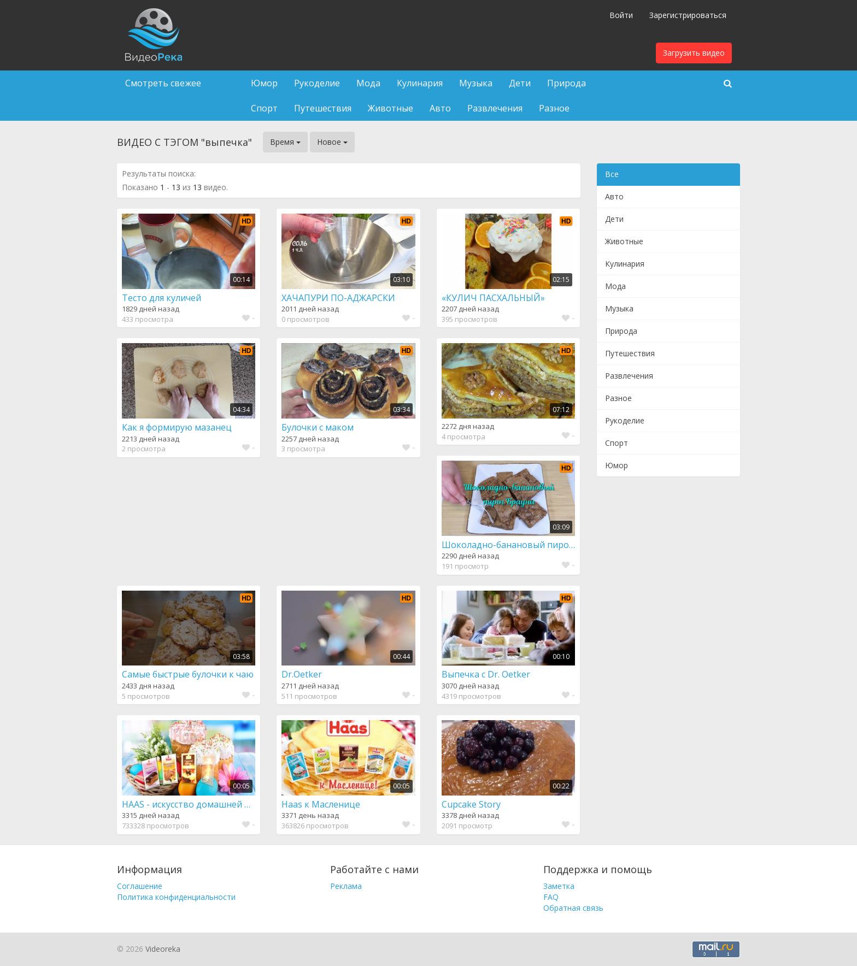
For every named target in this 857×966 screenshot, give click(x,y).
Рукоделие (317, 83)
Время (285, 142)
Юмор (264, 83)
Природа (566, 83)
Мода (368, 83)
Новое (332, 142)
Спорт (264, 108)
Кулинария (420, 83)
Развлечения (495, 108)
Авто (440, 108)
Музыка (475, 83)
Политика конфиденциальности (176, 897)
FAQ (551, 897)
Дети (520, 83)
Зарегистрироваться (687, 15)
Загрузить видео (694, 53)
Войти (621, 15)
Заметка (558, 886)
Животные (390, 108)
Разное (554, 108)
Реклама (346, 886)
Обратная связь (573, 908)
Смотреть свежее (163, 83)
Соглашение (139, 886)
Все (612, 174)
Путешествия (322, 108)
